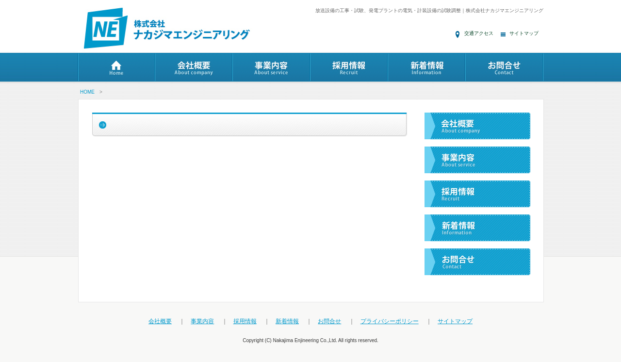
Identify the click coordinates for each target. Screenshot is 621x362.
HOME (87, 92)
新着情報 (287, 321)
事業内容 (202, 321)
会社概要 (160, 321)
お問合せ (329, 321)
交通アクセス (478, 33)
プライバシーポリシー (389, 321)
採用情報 (245, 321)
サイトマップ (524, 33)
